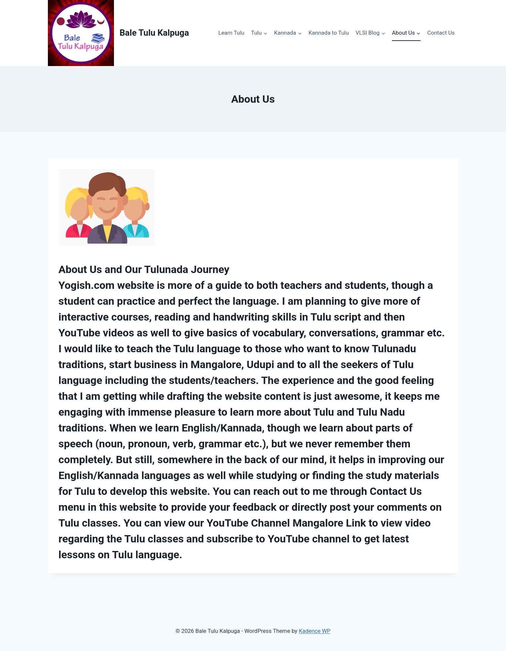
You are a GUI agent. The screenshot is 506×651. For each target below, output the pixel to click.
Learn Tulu (231, 32)
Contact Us (440, 32)
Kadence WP (315, 631)
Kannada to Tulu (328, 32)
